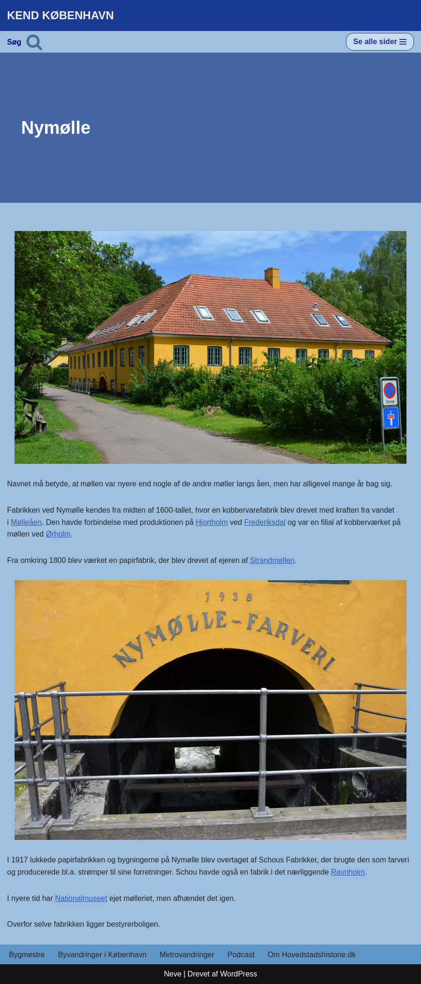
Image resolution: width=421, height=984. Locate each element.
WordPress (238, 974)
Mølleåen (26, 522)
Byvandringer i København (102, 955)
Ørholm (58, 534)
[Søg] (34, 41)
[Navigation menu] (380, 42)
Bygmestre (27, 955)
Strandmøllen (272, 560)
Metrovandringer (187, 955)
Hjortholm (212, 522)
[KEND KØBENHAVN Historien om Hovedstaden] (60, 15)
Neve (172, 974)
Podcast (241, 955)
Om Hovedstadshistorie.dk (312, 955)
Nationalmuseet (81, 898)
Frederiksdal (264, 522)
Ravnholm (348, 872)
